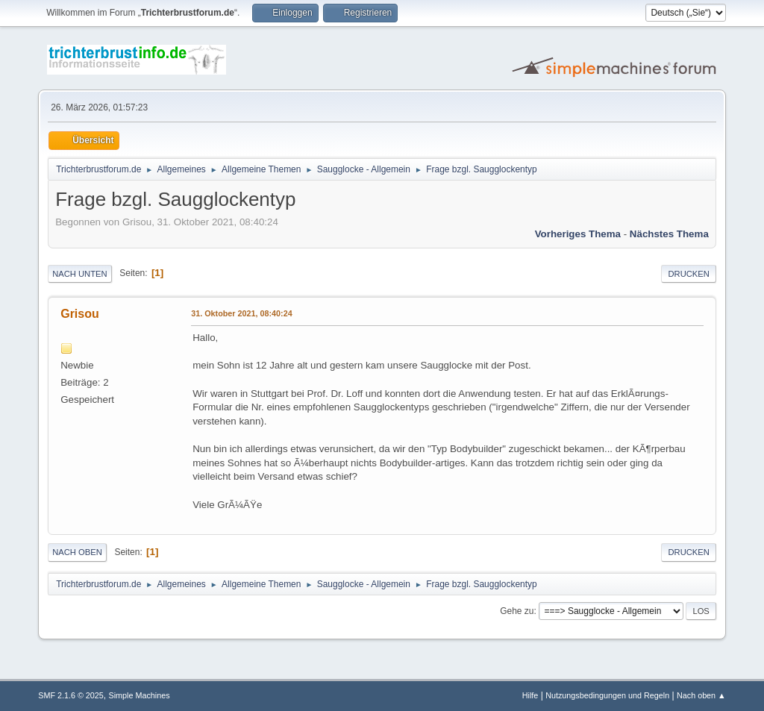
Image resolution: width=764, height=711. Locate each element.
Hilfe (530, 695)
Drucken (688, 273)
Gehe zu (516, 611)
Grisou (79, 313)
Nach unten (79, 273)
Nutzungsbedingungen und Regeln (607, 695)
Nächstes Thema (669, 233)
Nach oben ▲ (701, 695)
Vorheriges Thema (578, 233)
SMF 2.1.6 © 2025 (71, 695)
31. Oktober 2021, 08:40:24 (241, 313)
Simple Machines (139, 695)
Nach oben (77, 552)
